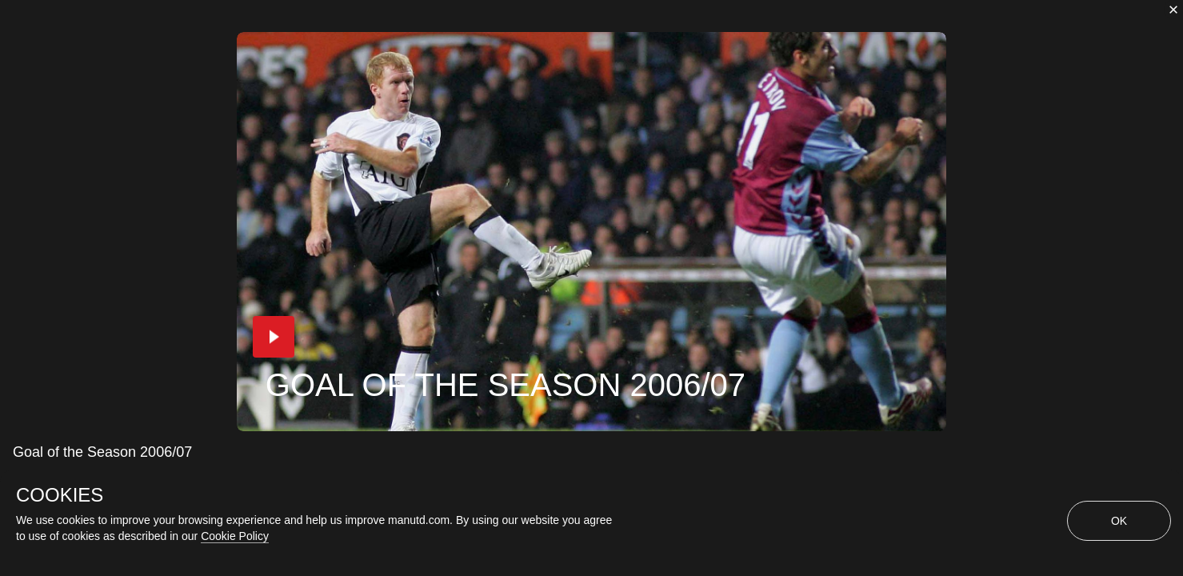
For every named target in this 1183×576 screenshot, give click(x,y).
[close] (1173, 9)
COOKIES (59, 495)
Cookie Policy (235, 536)
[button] (273, 337)
